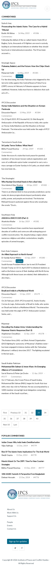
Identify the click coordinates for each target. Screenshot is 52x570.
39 (31, 419)
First (5, 413)
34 (45, 413)
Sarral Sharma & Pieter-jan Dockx (15, 373)
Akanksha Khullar (8, 221)
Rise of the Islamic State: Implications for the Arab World (25, 452)
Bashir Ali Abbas (8, 33)
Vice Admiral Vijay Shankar (12, 185)
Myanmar (22, 326)
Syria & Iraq (24, 26)
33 (39, 413)
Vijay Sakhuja (7, 445)
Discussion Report (9, 112)
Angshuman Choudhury (11, 334)
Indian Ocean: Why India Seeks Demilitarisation (21, 442)
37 (18, 419)
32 (32, 413)
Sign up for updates (18, 541)
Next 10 (6, 425)
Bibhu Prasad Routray (10, 149)
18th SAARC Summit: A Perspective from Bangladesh (23, 474)
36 (11, 419)
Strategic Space (26, 66)
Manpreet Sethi (8, 73)
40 (37, 419)
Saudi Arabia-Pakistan (23, 366)
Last (15, 425)
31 (26, 413)
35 (4, 419)
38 (24, 419)
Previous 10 (15, 413)
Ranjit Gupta (7, 455)
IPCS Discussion (23, 105)
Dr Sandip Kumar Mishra (11, 258)
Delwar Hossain (8, 477)
